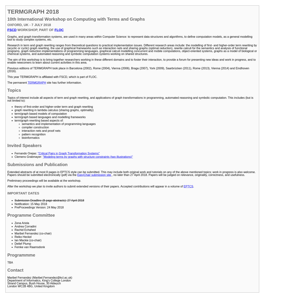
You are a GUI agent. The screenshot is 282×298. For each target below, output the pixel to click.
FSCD (12, 30)
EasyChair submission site (94, 174)
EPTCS (188, 186)
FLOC (59, 30)
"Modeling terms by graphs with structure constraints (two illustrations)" (88, 156)
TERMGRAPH (37, 82)
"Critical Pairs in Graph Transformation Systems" (69, 153)
